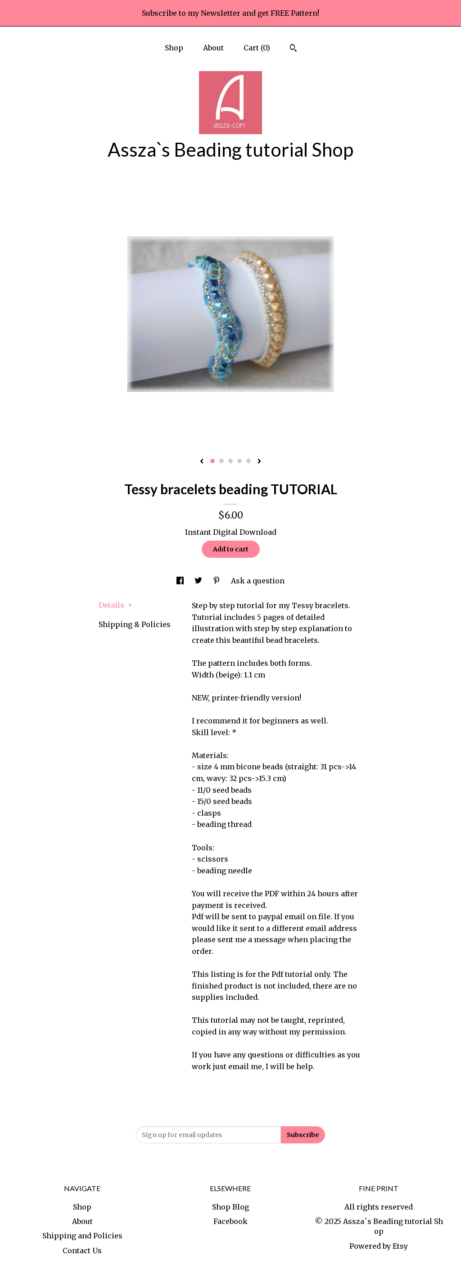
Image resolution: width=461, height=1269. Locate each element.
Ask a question (258, 580)
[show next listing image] (259, 462)
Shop (174, 47)
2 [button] (221, 461)
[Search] (293, 49)
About (213, 47)
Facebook (230, 1221)
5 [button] (248, 461)
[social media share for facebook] (180, 580)
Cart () (257, 47)
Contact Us (82, 1250)
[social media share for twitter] (199, 580)
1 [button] (212, 461)
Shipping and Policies (82, 1235)
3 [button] (230, 461)
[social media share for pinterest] (217, 580)
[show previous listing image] (201, 462)
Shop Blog (230, 1206)
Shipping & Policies (135, 624)
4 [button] (239, 461)
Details (115, 605)
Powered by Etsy (378, 1246)
